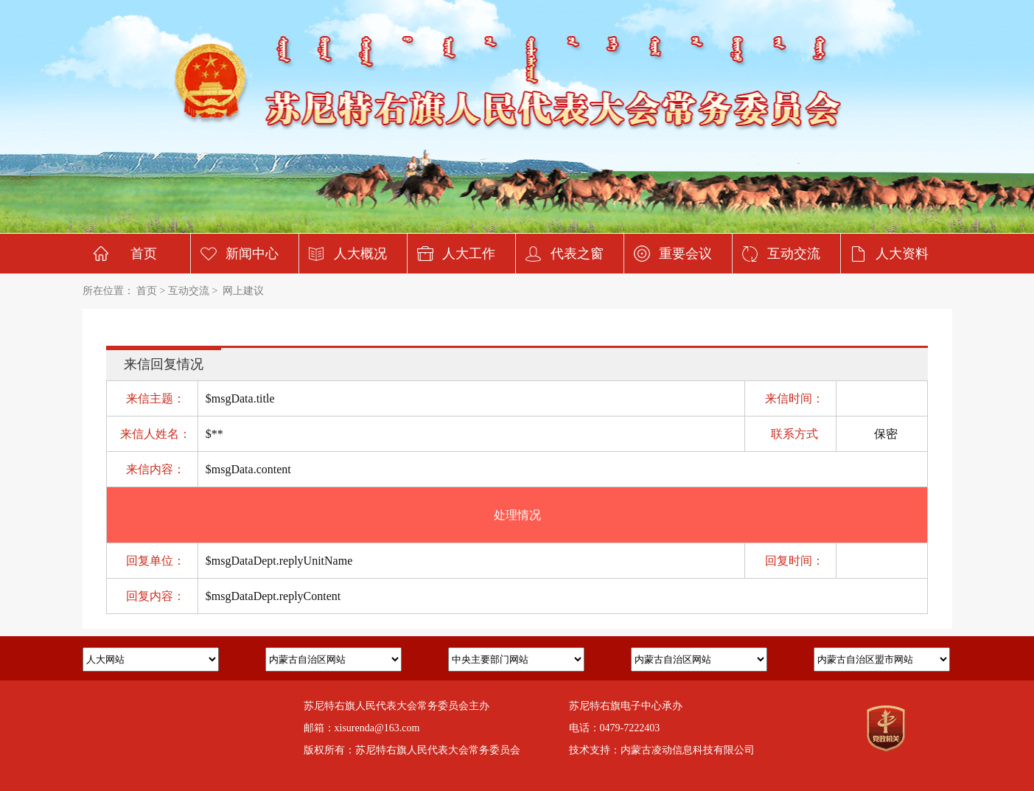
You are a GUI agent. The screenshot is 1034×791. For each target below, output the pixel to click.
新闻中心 (252, 253)
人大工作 (468, 253)
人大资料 (902, 253)
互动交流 (793, 253)
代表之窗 (577, 253)
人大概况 (360, 253)
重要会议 (685, 253)
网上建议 (243, 290)
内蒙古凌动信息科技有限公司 (688, 750)
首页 (143, 253)
